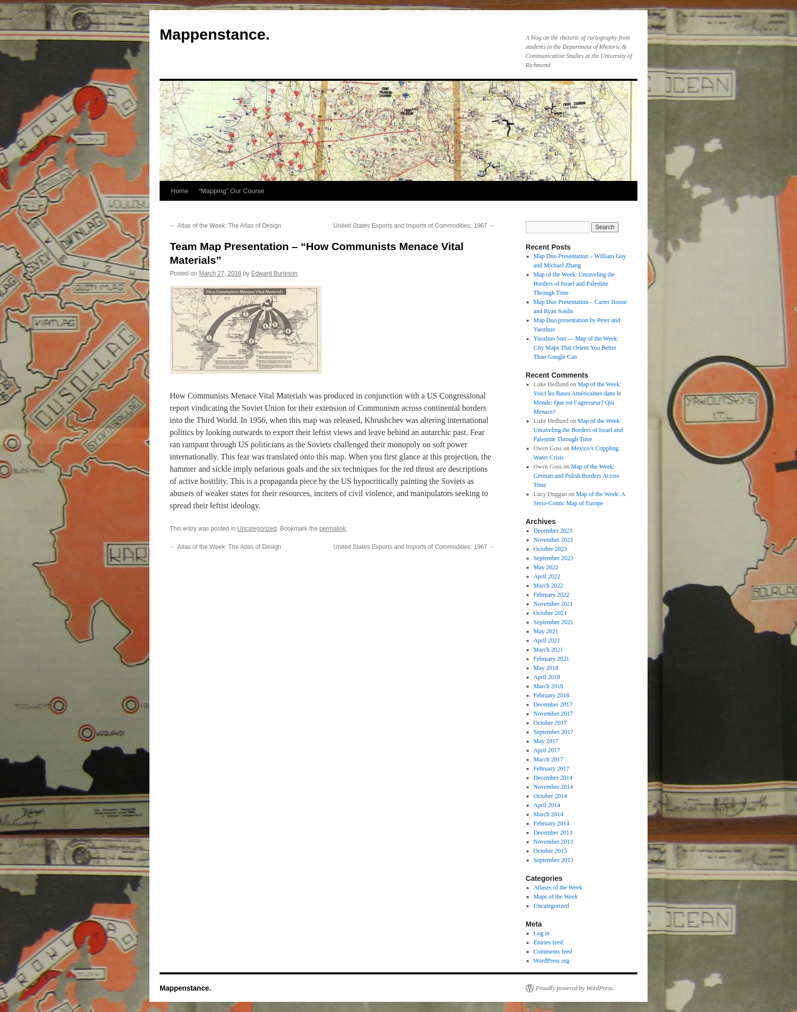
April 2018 (547, 677)
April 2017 (547, 750)
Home (180, 191)
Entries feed (548, 942)
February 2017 (551, 768)
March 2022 (548, 585)
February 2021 (551, 658)
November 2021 (553, 603)
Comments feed (553, 951)
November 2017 (553, 713)
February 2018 (551, 695)
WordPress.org (551, 960)
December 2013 (553, 832)
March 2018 (548, 686)
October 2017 (550, 722)
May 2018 (546, 667)
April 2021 (547, 640)
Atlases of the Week (558, 887)
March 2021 (548, 649)
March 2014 (548, 814)
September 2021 (553, 622)
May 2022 (546, 567)
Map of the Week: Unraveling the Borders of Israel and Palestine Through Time (574, 283)
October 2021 (550, 613)
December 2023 (553, 530)
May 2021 (546, 631)
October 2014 (550, 796)
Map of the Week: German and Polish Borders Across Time (577, 475)
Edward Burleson (274, 273)
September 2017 (553, 731)
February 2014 (551, 823)
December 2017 (553, 704)
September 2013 (553, 860)
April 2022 (547, 576)
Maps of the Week (556, 896)
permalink (332, 528)
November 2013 (553, 841)
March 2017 (548, 759)
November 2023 (553, 539)
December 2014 (553, 777)
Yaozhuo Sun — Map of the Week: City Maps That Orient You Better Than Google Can (576, 347)
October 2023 (550, 549)
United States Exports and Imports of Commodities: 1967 (414, 225)
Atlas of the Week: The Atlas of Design (225, 225)
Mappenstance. (215, 34)
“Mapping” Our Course (231, 191)
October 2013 (550, 850)
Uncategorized (257, 528)
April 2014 (547, 805)
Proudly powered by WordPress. (575, 988)
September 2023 (553, 558)
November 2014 (553, 786)
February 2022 (551, 594)
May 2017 (546, 741)
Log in (542, 933)
